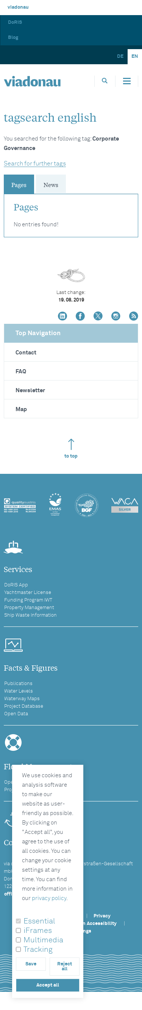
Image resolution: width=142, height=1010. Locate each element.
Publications (18, 683)
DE (120, 56)
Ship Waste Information (30, 615)
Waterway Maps (22, 698)
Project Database (23, 706)
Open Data (16, 713)
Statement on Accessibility (86, 923)
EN (134, 56)
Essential (39, 921)
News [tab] (51, 184)
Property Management (29, 607)
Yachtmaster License (27, 592)
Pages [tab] (19, 184)
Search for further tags (35, 164)
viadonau (18, 7)
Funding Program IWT (28, 600)
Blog (13, 37)
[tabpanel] (71, 211)
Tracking (38, 949)
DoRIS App (16, 585)
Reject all (64, 966)
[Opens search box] (104, 81)
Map (21, 409)
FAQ (21, 371)
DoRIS (15, 22)
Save (30, 964)
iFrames (37, 930)
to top (71, 449)
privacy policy (49, 898)
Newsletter (30, 390)
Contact (26, 353)
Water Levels (18, 691)
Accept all (47, 985)
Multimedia (43, 940)
